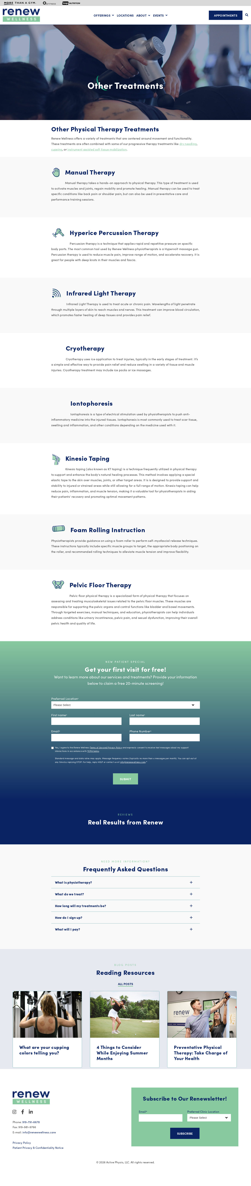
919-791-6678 (31, 1129)
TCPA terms (93, 758)
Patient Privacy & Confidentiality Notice (38, 1155)
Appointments (225, 15)
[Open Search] (246, 14)
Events (158, 15)
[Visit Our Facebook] (22, 1119)
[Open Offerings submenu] (112, 15)
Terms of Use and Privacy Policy (106, 754)
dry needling (188, 151)
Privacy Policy (22, 1149)
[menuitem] (20, 3)
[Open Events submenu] (166, 15)
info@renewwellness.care (132, 768)
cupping (57, 156)
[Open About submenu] (143, 16)
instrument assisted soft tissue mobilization (98, 156)
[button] (125, 889)
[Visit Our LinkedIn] (31, 1119)
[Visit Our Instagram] (14, 1119)
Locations (125, 15)
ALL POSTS (125, 991)
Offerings (102, 15)
